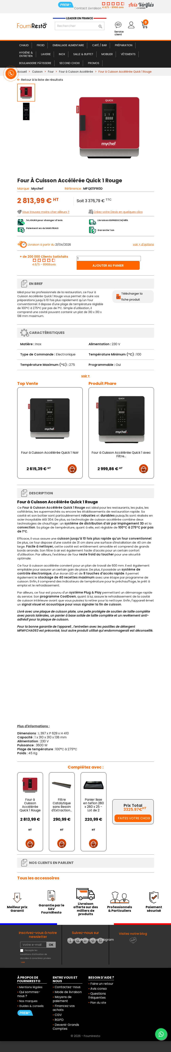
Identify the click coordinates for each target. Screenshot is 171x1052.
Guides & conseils (31, 1006)
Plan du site (98, 1003)
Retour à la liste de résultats (42, 80)
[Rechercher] (79, 26)
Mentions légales (30, 987)
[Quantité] (109, 258)
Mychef (37, 188)
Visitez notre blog (133, 933)
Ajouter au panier (108, 265)
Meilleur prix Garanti (17, 909)
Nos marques (28, 1001)
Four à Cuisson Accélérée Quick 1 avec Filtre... (121, 454)
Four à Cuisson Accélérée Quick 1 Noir (50, 452)
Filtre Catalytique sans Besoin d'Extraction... (62, 805)
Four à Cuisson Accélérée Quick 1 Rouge (30, 805)
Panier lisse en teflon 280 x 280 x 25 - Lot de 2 (93, 805)
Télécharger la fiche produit (131, 296)
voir (23, 962)
